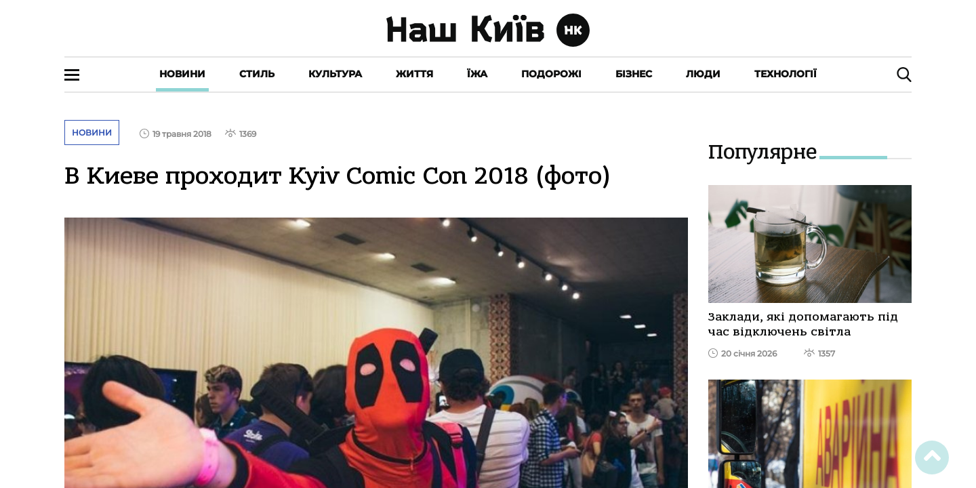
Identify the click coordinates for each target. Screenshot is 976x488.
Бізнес (633, 74)
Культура (335, 74)
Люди (703, 74)
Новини (182, 74)
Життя (414, 74)
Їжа (477, 74)
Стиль (256, 74)
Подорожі (551, 74)
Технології (785, 74)
